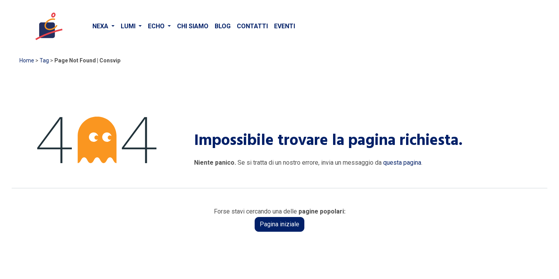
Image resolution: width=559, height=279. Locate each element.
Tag (44, 60)
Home (26, 60)
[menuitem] (103, 26)
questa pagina (402, 162)
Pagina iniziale (279, 224)
